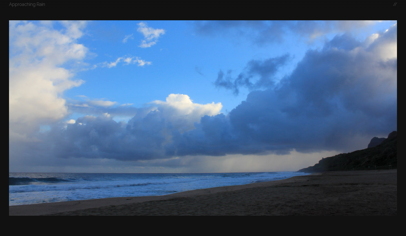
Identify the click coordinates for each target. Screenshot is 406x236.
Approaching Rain (27, 4)
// (395, 4)
